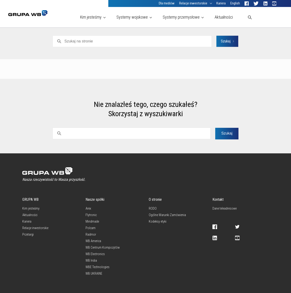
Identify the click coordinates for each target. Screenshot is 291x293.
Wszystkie (30, 51)
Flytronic (192, 51)
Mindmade (85, 51)
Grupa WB (127, 51)
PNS (49, 51)
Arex (175, 51)
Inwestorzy (214, 51)
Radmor (106, 51)
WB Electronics (153, 51)
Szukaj (226, 133)
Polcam (65, 51)
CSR (232, 51)
